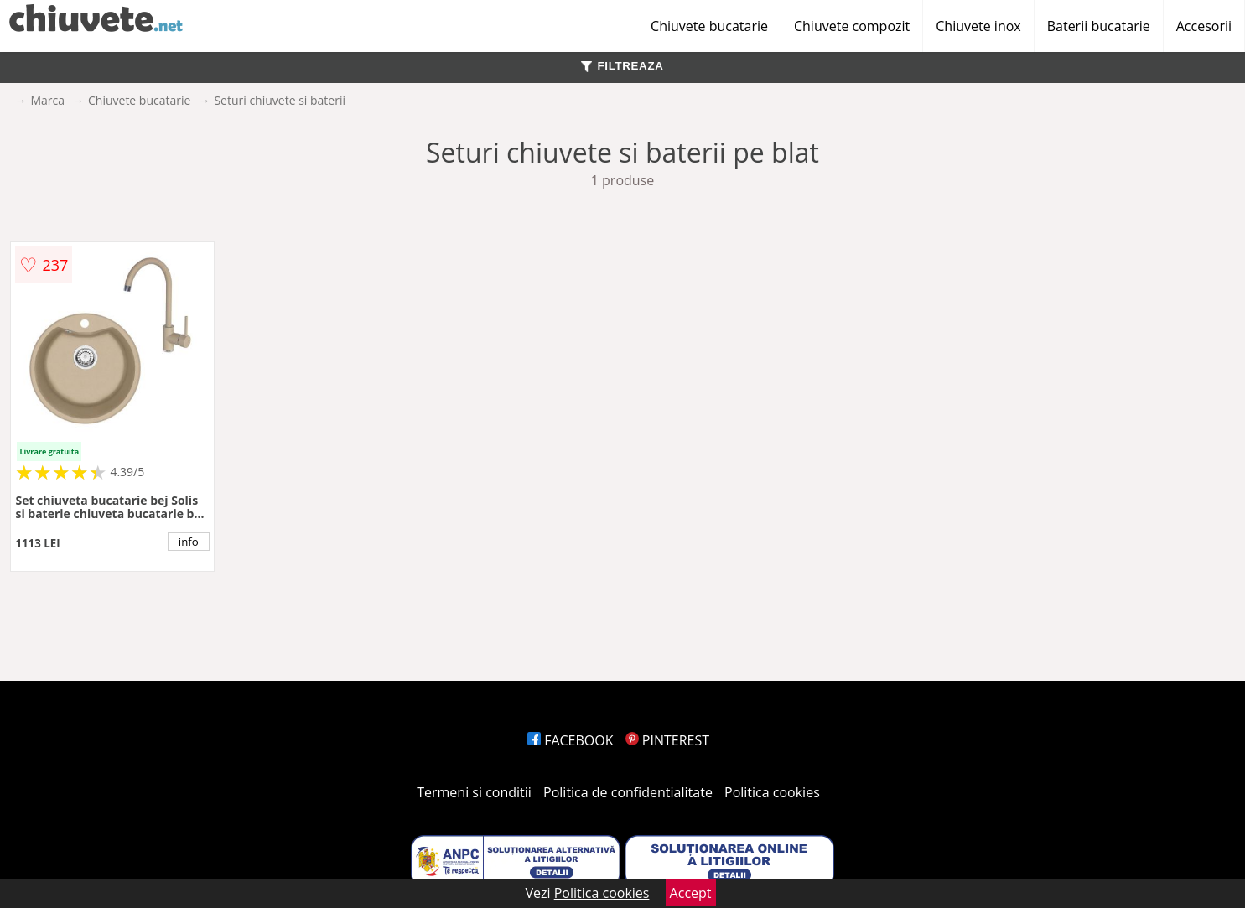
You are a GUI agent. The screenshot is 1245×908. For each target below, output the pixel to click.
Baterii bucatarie (1098, 26)
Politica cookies (772, 792)
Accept (691, 893)
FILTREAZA (622, 66)
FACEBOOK (570, 740)
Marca (47, 100)
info (189, 541)
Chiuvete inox (978, 26)
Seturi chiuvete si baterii (279, 100)
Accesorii (1204, 26)
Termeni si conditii (474, 792)
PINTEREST (667, 740)
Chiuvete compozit (852, 26)
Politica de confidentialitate (628, 792)
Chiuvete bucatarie (709, 26)
